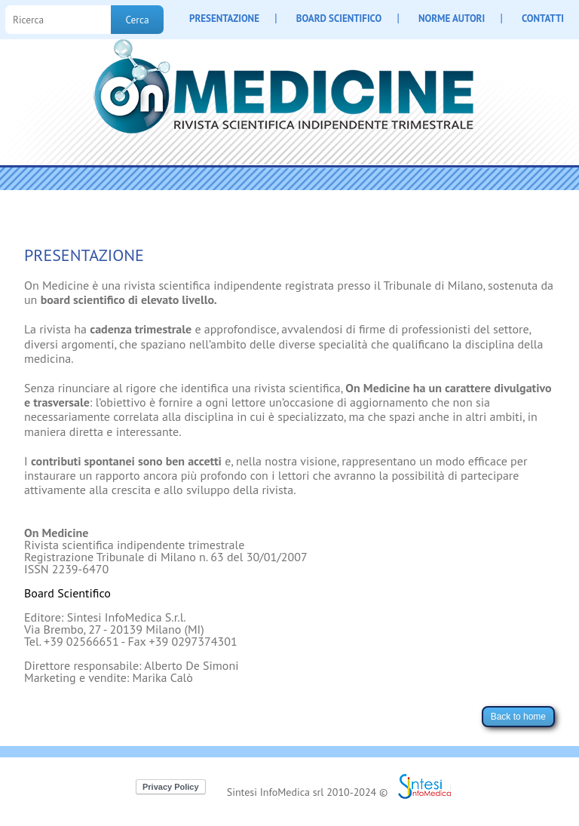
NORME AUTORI (451, 18)
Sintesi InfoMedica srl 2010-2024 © (307, 792)
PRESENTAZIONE (224, 18)
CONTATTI (543, 18)
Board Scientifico (67, 592)
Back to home (518, 716)
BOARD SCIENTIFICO (338, 18)
